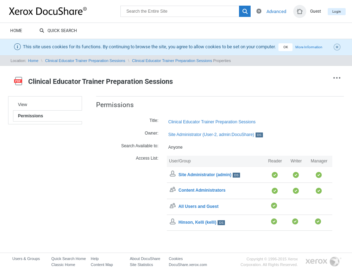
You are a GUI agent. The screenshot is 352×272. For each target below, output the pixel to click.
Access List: (147, 158)
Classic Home (63, 264)
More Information (308, 47)
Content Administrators (202, 190)
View (22, 104)
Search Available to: (139, 145)
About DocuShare (145, 258)
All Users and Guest (198, 206)
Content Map (102, 264)
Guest (315, 11)
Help (95, 258)
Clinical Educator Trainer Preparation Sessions (85, 60)
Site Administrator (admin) (209, 174)
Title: (153, 120)
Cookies (176, 258)
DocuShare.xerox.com (188, 264)
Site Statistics (141, 264)
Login (336, 11)
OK (285, 47)
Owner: (151, 133)
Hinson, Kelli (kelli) (201, 222)
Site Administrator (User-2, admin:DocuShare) (215, 134)
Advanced (276, 11)
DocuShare (64, 11)
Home (16, 30)
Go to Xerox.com (323, 262)
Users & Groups (26, 258)
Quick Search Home (68, 258)
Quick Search (58, 31)
